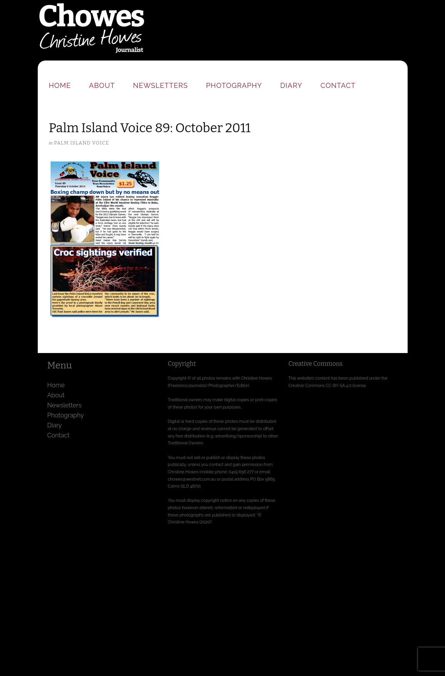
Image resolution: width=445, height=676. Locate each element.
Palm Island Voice (81, 143)
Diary (291, 85)
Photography (234, 85)
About (102, 85)
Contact (338, 85)
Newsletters (160, 85)
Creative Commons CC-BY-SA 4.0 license (327, 385)
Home (60, 85)
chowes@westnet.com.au (192, 479)
